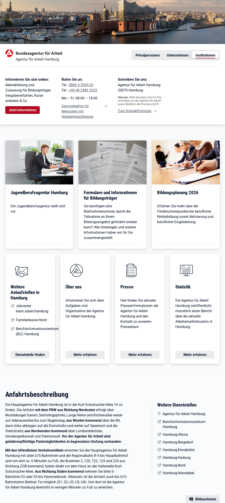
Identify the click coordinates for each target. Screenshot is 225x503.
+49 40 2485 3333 (83, 90)
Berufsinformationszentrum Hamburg (184, 424)
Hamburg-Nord (174, 465)
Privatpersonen (147, 55)
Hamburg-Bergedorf (178, 442)
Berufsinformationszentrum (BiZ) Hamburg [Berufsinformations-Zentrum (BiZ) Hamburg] (37, 331)
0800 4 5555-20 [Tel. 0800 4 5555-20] (81, 85)
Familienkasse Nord (31, 320)
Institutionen (205, 55)
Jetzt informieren (22, 110)
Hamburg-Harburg (177, 458)
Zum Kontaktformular (134, 111)
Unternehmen (177, 55)
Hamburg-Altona (175, 434)
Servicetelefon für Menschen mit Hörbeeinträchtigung (77, 111)
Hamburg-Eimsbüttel (178, 450)
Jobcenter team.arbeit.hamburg (32, 308)
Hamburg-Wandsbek (178, 473)
